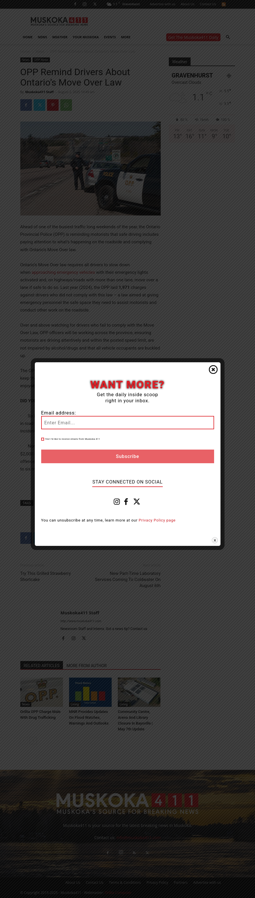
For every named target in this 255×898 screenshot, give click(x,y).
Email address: (58, 413)
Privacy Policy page (157, 520)
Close (213, 369)
